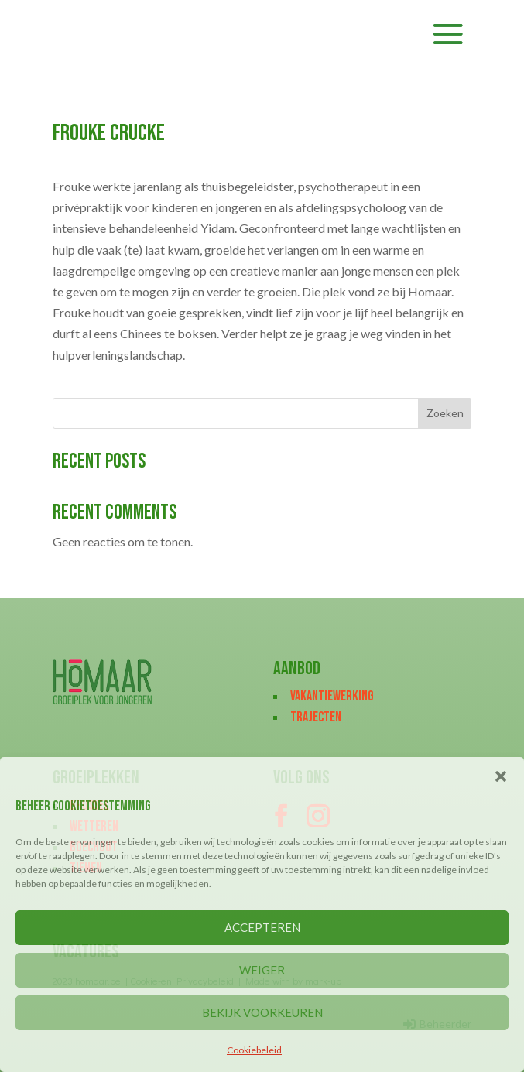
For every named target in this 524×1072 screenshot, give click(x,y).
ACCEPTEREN (262, 927)
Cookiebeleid (254, 1050)
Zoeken (445, 413)
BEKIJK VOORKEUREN (262, 1012)
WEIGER (262, 970)
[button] (501, 776)
